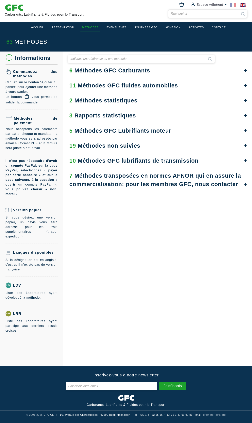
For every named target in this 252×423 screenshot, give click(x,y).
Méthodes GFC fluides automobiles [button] (123, 85)
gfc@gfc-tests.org (214, 414)
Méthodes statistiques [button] (103, 100)
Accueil (37, 27)
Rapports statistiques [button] (102, 115)
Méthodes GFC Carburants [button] (109, 70)
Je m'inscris (173, 386)
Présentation (63, 27)
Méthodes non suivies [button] (104, 146)
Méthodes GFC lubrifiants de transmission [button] (134, 161)
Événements (117, 27)
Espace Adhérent (210, 4)
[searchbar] (207, 13)
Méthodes (90, 27)
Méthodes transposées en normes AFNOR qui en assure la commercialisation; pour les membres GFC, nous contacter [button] (155, 180)
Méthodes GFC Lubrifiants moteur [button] (120, 131)
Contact (219, 27)
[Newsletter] (112, 386)
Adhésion (172, 27)
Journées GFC (145, 27)
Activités (196, 27)
